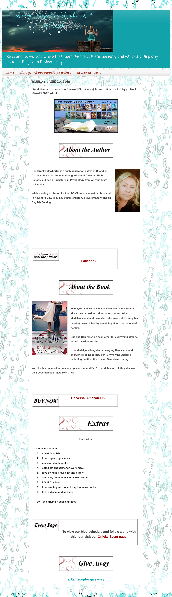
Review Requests (89, 73)
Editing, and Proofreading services (45, 73)
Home (9, 73)
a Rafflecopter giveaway (86, 579)
